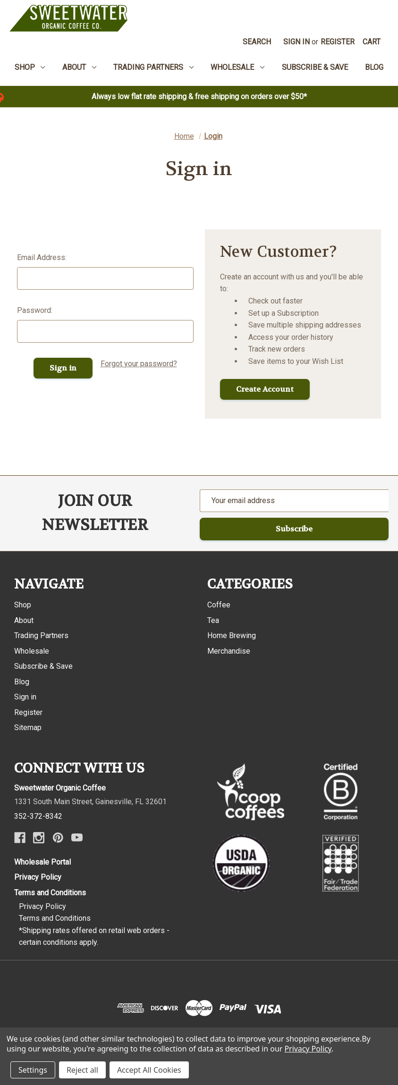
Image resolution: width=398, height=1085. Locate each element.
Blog (21, 681)
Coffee (218, 604)
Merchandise (228, 651)
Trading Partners (41, 635)
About (24, 620)
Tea (213, 620)
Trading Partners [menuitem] (153, 67)
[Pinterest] (58, 837)
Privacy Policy (37, 877)
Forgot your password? (139, 363)
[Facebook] (19, 837)
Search (257, 41)
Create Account (265, 389)
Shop (22, 604)
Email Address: (42, 257)
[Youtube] (77, 837)
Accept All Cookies (149, 1070)
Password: (34, 310)
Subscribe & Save (43, 666)
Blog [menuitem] (374, 67)
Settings (32, 1070)
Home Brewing (231, 635)
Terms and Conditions (50, 892)
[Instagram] (38, 837)
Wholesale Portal (42, 862)
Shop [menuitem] (30, 67)
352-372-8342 (38, 816)
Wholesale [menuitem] (237, 67)
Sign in (296, 41)
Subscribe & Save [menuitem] (315, 67)
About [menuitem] (79, 67)
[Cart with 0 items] (372, 42)
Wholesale (31, 651)
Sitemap (28, 727)
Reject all (82, 1070)
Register (338, 41)
